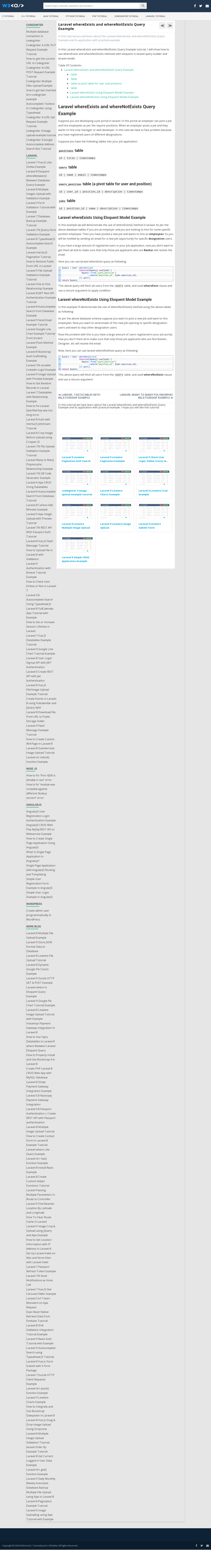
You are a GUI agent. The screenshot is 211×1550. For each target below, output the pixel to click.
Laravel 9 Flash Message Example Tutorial (37, 730)
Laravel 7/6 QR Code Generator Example (38, 476)
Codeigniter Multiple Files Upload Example (39, 83)
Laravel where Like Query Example (38, 1152)
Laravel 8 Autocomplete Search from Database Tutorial (41, 496)
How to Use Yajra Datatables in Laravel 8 (40, 1039)
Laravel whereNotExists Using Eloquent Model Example (104, 97)
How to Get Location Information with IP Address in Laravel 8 (39, 1244)
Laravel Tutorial (155, 16)
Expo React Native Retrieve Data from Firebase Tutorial (38, 1316)
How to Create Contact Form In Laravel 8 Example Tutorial (40, 1140)
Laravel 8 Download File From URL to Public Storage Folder (41, 716)
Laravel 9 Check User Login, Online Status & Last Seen (152, 458)
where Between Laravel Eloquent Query (40, 1048)
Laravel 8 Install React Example (39, 1170)
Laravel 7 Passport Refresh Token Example (41, 1269)
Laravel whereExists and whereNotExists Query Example (99, 70)
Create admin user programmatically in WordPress (38, 915)
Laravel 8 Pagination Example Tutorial (39, 1503)
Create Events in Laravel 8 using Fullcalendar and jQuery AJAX (41, 703)
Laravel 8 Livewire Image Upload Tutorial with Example (40, 1014)
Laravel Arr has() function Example (37, 1161)
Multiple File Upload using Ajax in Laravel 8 (40, 1494)
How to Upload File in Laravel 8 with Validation (39, 554)
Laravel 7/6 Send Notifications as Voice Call (39, 1280)
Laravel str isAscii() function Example (37, 759)
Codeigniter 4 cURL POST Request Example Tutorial (40, 72)
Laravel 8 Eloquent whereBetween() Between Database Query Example (38, 178)
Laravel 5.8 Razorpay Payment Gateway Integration (39, 1100)
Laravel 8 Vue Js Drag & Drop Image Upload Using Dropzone (40, 1424)
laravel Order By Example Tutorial (36, 1449)
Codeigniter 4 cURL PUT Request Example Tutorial (41, 49)
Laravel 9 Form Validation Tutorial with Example (40, 207)
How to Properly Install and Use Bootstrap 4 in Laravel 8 (40, 1059)
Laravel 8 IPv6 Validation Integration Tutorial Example (40, 1330)
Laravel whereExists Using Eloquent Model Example (102, 92)
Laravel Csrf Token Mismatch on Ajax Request (38, 1303)
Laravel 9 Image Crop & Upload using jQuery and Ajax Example (40, 1230)
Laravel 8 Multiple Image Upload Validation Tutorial (37, 1438)
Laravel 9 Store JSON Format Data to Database (39, 946)
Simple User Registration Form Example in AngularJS (39, 883)
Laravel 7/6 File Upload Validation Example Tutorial (40, 451)
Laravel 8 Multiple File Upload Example (39, 935)
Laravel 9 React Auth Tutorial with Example (39, 1341)
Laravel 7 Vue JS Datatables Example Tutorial (38, 640)
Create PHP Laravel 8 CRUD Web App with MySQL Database (39, 1073)
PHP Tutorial (99, 16)
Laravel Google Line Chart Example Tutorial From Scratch (40, 333)
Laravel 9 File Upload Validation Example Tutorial (39, 275)
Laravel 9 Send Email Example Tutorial (39, 322)
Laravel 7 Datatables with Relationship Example (39, 397)
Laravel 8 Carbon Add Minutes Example (39, 507)
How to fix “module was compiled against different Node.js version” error (40, 791)
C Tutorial (8, 16)
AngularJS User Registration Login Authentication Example (41, 816)
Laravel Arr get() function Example (37, 1472)
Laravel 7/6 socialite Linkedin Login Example (41, 367)
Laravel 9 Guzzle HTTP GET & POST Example (40, 980)
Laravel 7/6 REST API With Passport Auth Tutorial (39, 532)
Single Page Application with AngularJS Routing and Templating (40, 870)
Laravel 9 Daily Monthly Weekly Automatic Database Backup (40, 1483)
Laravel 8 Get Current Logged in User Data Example (39, 1460)
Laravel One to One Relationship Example (39, 286)
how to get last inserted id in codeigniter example (41, 94)
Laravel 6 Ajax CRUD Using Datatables (38, 485)
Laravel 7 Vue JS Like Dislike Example (39, 165)
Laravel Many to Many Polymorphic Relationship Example (40, 464)
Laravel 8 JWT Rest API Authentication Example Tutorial (41, 297)
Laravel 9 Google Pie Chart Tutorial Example (40, 1003)
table (73, 74)
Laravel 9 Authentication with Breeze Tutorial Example (38, 570)
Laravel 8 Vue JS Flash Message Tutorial (39, 543)
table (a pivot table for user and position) (95, 83)
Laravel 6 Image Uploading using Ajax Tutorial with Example (39, 1515)
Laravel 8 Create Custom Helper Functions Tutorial (37, 1181)
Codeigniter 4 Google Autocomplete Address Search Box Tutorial (40, 144)
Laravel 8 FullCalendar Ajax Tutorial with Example (40, 613)
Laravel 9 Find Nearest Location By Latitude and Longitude (40, 1208)
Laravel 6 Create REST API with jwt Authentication (40, 676)
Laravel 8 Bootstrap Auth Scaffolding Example (38, 356)
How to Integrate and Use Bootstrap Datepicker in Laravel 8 (40, 1411)
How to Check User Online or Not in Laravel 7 (41, 586)
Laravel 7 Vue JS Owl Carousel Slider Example (41, 1292)
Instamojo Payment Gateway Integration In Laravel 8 (40, 1028)
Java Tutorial (51, 16)
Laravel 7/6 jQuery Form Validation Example (41, 232)
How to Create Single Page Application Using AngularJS (40, 843)
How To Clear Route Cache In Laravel (38, 1219)
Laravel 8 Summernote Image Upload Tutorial (40, 750)
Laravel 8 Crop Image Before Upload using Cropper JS (39, 437)
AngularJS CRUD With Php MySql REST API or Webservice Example (40, 829)
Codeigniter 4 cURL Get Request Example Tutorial (40, 121)
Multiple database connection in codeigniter (37, 36)
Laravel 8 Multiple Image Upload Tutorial (40, 1129)
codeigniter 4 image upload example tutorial (41, 133)
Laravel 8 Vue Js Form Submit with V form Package (39, 1366)
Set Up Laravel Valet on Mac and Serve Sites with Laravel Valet (40, 1257)
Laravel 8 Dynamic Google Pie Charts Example (37, 969)
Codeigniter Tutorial (126, 16)
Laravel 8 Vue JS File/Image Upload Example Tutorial (37, 689)
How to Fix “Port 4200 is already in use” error (41, 778)
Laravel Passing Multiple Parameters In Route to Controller (40, 1194)
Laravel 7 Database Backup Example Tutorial (38, 221)
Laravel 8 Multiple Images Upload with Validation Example (38, 194)
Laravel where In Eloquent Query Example (36, 992)
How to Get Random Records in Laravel (38, 386)
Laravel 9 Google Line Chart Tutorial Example (40, 651)
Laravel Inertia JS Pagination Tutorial (38, 255)
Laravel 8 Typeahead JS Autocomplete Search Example (40, 243)
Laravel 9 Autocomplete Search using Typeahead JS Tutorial (41, 1352)
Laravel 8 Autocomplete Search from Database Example (41, 311)
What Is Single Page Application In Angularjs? (38, 856)
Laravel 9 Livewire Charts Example (37, 1400)
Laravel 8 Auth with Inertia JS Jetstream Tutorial (38, 424)
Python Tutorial (75, 16)
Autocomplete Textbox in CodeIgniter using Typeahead (40, 108)
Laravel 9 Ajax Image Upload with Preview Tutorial (39, 518)
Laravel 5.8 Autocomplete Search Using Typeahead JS (39, 599)
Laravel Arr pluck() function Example (37, 1391)
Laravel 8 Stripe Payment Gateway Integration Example (39, 1086)
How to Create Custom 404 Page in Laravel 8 (40, 741)
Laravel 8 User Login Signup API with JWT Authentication (39, 662)
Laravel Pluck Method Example (39, 345)
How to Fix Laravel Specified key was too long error (39, 410)
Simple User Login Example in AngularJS (39, 895)
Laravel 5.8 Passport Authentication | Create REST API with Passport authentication (41, 1115)
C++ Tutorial (28, 16)
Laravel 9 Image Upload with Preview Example (41, 376)
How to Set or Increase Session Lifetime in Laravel (40, 626)
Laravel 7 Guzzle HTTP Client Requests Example (40, 1379)
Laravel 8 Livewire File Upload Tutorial (39, 958)
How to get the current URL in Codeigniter (40, 61)
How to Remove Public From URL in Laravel (40, 264)
